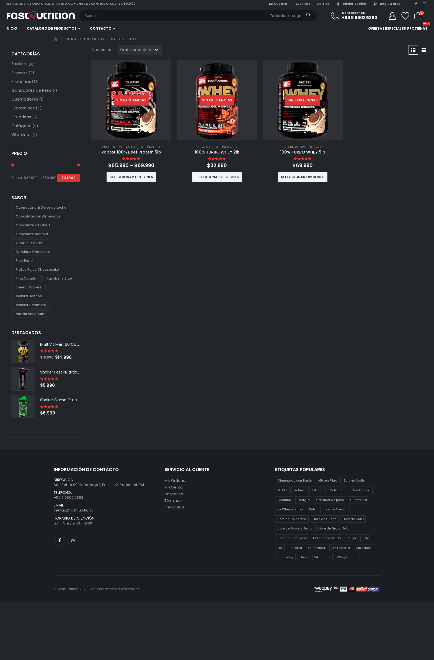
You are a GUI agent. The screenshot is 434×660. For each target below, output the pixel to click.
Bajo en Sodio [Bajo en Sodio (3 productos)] (354, 480)
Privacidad (174, 507)
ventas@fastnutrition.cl (74, 510)
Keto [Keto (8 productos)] (312, 509)
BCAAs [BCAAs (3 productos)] (282, 490)
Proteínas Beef (150, 147)
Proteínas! (417, 28)
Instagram (72, 540)
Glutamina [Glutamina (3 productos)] (358, 500)
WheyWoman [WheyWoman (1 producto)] (347, 557)
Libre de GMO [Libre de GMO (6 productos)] (353, 519)
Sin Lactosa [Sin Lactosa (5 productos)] (340, 548)
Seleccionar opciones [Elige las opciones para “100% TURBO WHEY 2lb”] (217, 177)
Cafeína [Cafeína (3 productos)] (316, 490)
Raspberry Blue (59, 278)
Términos (173, 500)
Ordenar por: (103, 49)
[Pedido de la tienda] (140, 50)
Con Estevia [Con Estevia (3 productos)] (361, 490)
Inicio (11, 28)
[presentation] (74, 332)
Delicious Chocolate (33, 251)
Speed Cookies (28, 287)
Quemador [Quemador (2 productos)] (316, 548)
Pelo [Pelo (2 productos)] (366, 538)
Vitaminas (21, 134)
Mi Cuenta (173, 487)
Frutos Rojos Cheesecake (37, 269)
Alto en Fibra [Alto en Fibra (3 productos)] (327, 480)
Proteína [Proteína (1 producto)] (295, 548)
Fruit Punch (25, 260)
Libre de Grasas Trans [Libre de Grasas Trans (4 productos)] (294, 528)
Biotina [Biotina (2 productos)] (298, 490)
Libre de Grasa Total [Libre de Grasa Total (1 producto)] (334, 528)
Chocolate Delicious (33, 225)
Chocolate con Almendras (38, 216)
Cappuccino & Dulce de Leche (41, 207)
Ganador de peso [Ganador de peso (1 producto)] (330, 500)
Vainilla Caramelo (31, 305)
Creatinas (110, 147)
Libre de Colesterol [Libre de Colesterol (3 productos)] (292, 519)
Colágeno (21, 126)
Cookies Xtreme (29, 243)
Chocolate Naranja (32, 234)
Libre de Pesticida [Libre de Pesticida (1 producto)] (327, 538)
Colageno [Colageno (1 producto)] (337, 490)
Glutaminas (128, 147)
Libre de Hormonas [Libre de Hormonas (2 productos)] (292, 538)
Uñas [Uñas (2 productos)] (304, 557)
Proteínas (21, 81)
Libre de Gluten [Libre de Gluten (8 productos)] (324, 519)
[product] (131, 100)
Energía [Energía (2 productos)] (304, 500)
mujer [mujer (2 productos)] (351, 538)
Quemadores (24, 99)
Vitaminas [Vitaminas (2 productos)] (322, 557)
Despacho (174, 494)
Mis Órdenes (175, 480)
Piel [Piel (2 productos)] (280, 548)
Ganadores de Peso (31, 90)
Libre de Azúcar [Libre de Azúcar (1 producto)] (334, 509)
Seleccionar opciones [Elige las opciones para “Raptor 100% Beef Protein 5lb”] (131, 177)
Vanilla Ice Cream (31, 313)
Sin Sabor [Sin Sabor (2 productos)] (363, 548)
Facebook (59, 540)
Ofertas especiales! (387, 28)
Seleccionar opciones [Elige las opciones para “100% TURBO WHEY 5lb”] (302, 177)
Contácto (101, 28)
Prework (19, 72)
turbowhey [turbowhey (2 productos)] (285, 557)
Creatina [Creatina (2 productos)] (284, 500)
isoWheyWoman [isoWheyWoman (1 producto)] (290, 509)
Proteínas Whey (225, 147)
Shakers (19, 63)
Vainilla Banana (29, 296)
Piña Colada (26, 278)
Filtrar (69, 177)
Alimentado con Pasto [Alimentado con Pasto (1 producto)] (294, 480)
